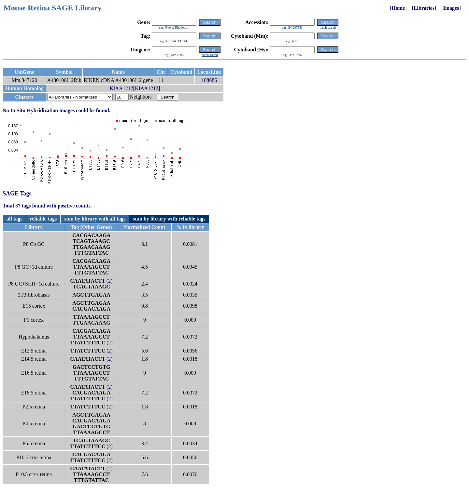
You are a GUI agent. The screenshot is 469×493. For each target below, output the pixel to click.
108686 (209, 80)
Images (451, 8)
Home (398, 8)
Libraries (424, 8)
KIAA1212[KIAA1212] (135, 88)
